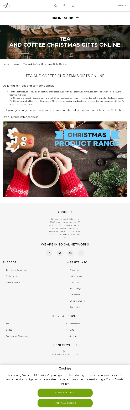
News (16, 64)
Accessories (74, 323)
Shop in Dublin (77, 301)
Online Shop (65, 18)
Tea (7, 323)
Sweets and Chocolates (17, 336)
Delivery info (12, 276)
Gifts (71, 330)
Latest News (76, 276)
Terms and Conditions (16, 270)
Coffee (9, 330)
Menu (122, 5)
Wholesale (75, 294)
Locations (74, 282)
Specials (73, 336)
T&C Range (75, 288)
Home (6, 64)
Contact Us (75, 307)
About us (74, 270)
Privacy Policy (13, 282)
